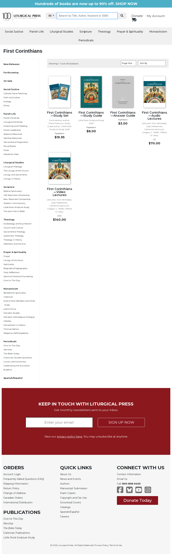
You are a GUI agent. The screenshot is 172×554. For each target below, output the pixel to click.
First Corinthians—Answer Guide (123, 114)
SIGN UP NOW (121, 422)
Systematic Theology (14, 235)
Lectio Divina (10, 309)
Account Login (12, 474)
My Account (156, 16)
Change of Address (14, 493)
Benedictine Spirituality (15, 293)
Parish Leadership (12, 130)
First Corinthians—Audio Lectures (154, 115)
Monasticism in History (15, 325)
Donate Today (137, 500)
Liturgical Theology (13, 166)
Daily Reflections (11, 272)
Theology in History (13, 239)
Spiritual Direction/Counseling (18, 276)
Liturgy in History (12, 178)
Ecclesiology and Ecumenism (18, 223)
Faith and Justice (12, 97)
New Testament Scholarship (17, 199)
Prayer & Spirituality (130, 31)
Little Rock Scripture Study (16, 207)
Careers (64, 516)
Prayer (7, 256)
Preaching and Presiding (15, 126)
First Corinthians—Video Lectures (59, 192)
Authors (64, 483)
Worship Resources (13, 138)
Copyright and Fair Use (73, 497)
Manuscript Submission (73, 488)
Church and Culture (13, 227)
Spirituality (9, 264)
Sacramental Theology (14, 231)
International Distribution (18, 502)
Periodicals (86, 40)
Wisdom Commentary (15, 203)
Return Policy (11, 488)
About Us (65, 474)
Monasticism (158, 31)
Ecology (7, 101)
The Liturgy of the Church (16, 170)
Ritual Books (10, 146)
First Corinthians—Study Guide (91, 114)
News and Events (70, 478)
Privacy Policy (101, 545)
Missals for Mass (11, 154)
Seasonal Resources (13, 134)
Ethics (6, 105)
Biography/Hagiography (16, 268)
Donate (137, 16)
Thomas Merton (11, 329)
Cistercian (8, 297)
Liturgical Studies (61, 31)
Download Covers (70, 502)
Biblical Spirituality (13, 191)
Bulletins (8, 369)
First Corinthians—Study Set (59, 114)
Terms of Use (116, 545)
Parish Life (36, 31)
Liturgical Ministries (13, 122)
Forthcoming (11, 72)
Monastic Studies (12, 313)
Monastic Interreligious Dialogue (19, 317)
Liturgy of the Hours (13, 260)
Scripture (85, 31)
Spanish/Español (13, 378)
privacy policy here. (70, 436)
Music (6, 150)
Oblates (7, 321)
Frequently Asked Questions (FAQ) (23, 478)
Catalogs (65, 507)
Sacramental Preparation (16, 142)
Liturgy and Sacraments (15, 174)
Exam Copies (67, 493)
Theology (104, 31)
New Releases (11, 64)
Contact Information (129, 474)
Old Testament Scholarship (17, 195)
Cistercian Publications (16, 532)
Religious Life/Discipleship (16, 333)
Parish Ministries (11, 118)
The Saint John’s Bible (14, 211)
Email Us (122, 478)
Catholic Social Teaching (15, 93)
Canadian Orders (13, 497)
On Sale (8, 81)
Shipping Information (15, 483)
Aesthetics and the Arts (15, 244)
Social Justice (14, 31)
